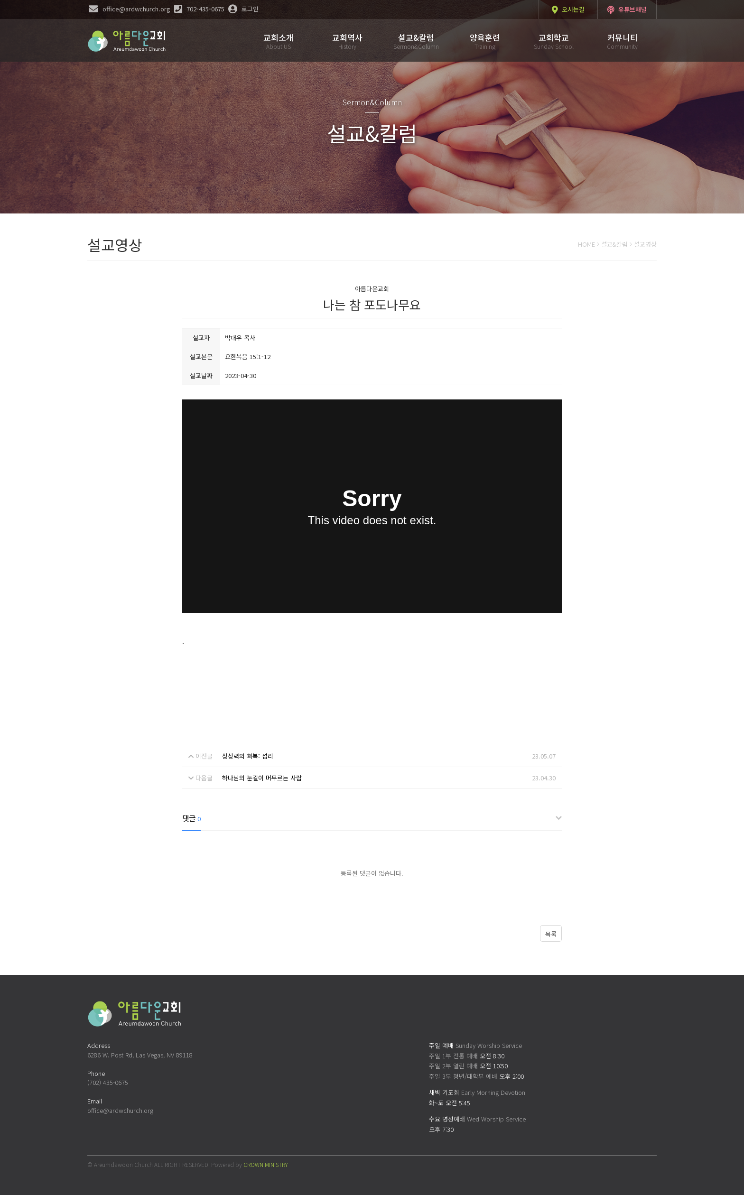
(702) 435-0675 (107, 1082)
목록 (551, 933)
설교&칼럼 (614, 244)
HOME (586, 244)
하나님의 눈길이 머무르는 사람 (262, 777)
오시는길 (568, 9)
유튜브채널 (627, 9)
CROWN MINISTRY (265, 1164)
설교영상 (645, 244)
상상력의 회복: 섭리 (247, 755)
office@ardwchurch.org (120, 1110)
